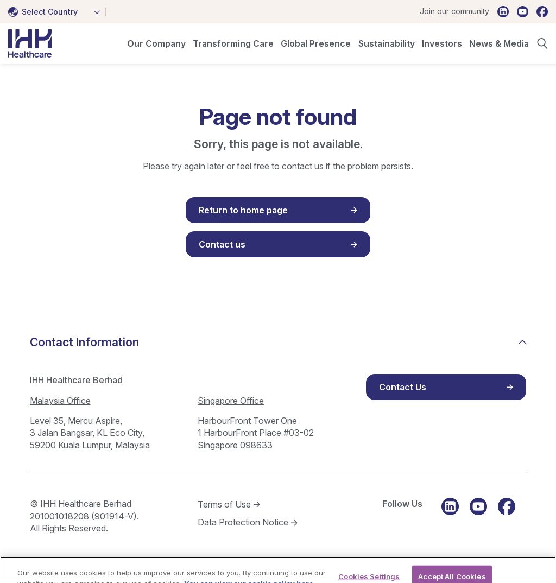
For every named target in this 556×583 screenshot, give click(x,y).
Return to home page (243, 210)
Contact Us (402, 387)
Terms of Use (224, 504)
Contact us (222, 244)
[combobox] (57, 12)
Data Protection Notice (243, 522)
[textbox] (45, 12)
